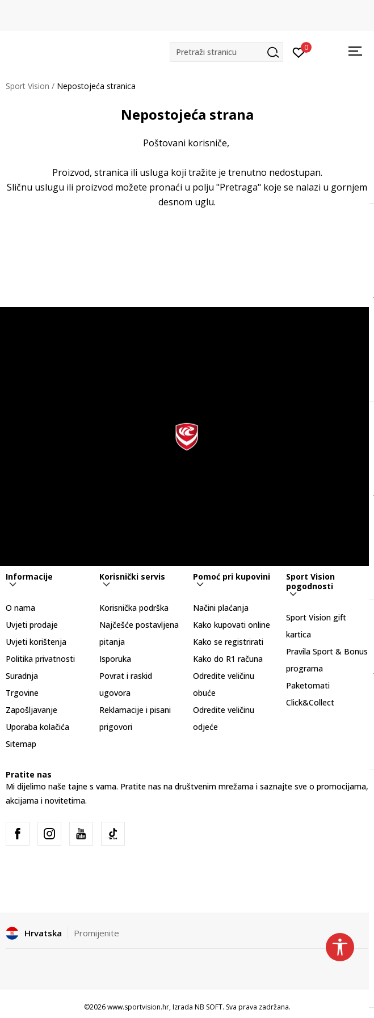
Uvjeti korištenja (36, 641)
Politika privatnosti (40, 658)
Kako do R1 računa (228, 658)
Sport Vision (27, 86)
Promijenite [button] (96, 933)
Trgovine (22, 692)
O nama (20, 607)
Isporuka (115, 658)
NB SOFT (208, 1007)
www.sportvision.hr (138, 1007)
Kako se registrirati (228, 641)
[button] (226, 52)
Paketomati (308, 685)
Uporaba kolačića (37, 726)
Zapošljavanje (31, 709)
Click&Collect (310, 702)
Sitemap (21, 743)
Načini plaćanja (221, 607)
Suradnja (22, 675)
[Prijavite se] (299, 51)
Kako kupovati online (231, 624)
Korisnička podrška (134, 607)
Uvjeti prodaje (32, 624)
